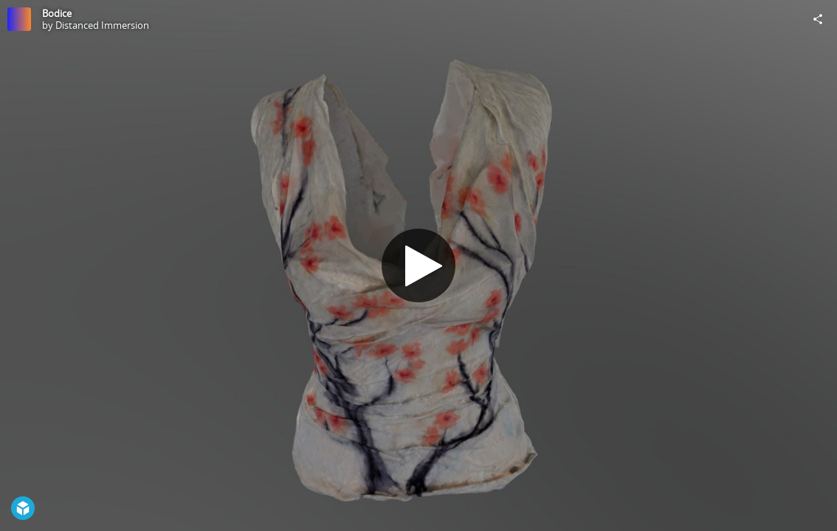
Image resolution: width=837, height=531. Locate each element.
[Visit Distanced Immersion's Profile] (19, 19)
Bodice (57, 13)
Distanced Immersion (102, 25)
